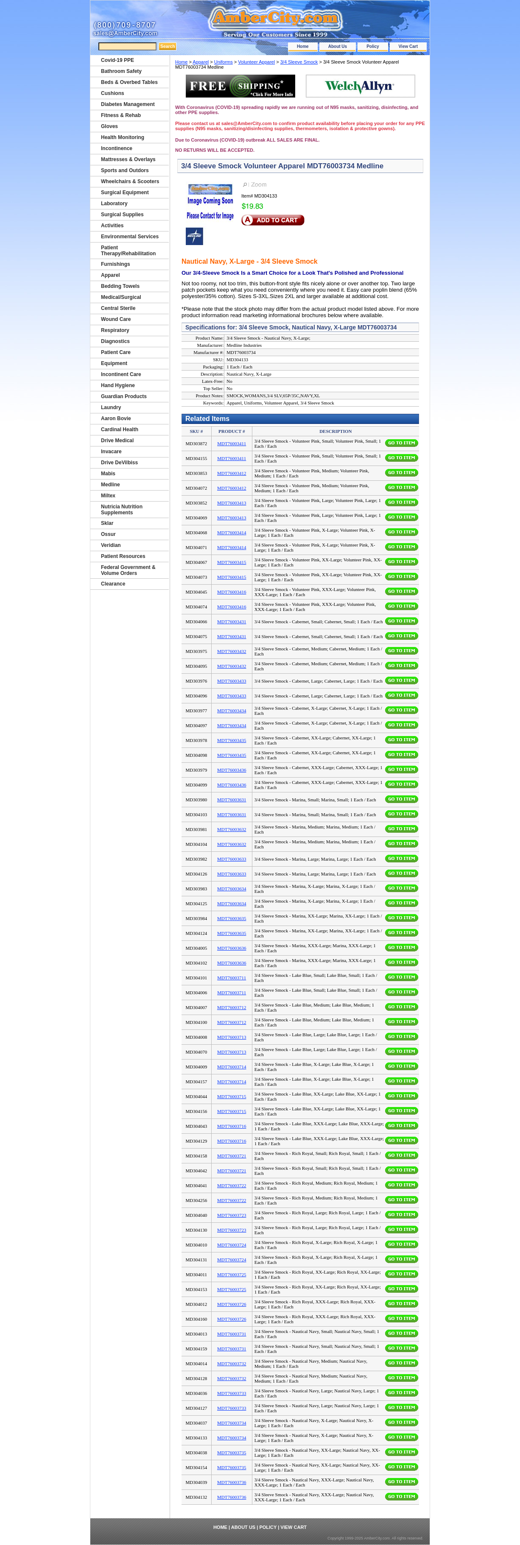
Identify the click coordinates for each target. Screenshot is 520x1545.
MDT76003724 (231, 1244)
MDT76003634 (231, 888)
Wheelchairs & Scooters (130, 181)
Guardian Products (124, 396)
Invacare (111, 452)
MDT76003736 (231, 1482)
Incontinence (116, 148)
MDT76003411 (231, 443)
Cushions (112, 93)
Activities (112, 226)
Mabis (108, 474)
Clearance (113, 584)
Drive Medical (117, 440)
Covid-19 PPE (117, 60)
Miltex (108, 496)
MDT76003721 (231, 1155)
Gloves (109, 126)
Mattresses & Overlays (128, 159)
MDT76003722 (231, 1185)
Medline (110, 485)
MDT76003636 (231, 948)
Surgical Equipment (125, 192)
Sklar (107, 523)
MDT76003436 (231, 769)
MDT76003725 (231, 1274)
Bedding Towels (120, 286)
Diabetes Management (128, 104)
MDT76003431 (231, 621)
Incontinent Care (121, 374)
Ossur (108, 534)
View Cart (408, 46)
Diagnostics (115, 341)
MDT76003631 (231, 799)
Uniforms (223, 61)
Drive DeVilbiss (119, 463)
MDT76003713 (231, 1037)
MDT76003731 (231, 1333)
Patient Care (116, 352)
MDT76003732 (231, 1363)
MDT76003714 (231, 1066)
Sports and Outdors (125, 170)
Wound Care (116, 319)
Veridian (111, 545)
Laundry (111, 407)
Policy (372, 46)
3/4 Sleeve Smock (299, 61)
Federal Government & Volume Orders (128, 570)
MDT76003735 (231, 1452)
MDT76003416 (231, 591)
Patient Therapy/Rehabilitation (128, 251)
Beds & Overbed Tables (129, 82)
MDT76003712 (231, 1007)
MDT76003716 (231, 1126)
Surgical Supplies (122, 215)
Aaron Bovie (116, 418)
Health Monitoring (122, 137)
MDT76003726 (231, 1304)
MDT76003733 (231, 1393)
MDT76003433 (231, 680)
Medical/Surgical (121, 297)
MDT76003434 (231, 710)
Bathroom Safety (121, 71)
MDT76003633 (231, 859)
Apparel (201, 61)
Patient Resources (123, 556)
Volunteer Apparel (256, 61)
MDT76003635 (231, 918)
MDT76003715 (231, 1096)
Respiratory (115, 330)
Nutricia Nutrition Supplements (122, 510)
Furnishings (115, 264)
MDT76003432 (231, 651)
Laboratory (114, 203)
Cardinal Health (119, 429)
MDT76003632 (231, 829)
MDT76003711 (231, 977)
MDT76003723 (231, 1215)
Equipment (114, 363)
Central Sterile (118, 308)
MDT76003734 (231, 1422)
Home (303, 46)
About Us (337, 46)
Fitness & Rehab (121, 115)
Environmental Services (130, 237)
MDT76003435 (231, 740)
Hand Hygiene (118, 385)
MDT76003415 (231, 562)
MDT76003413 (231, 502)
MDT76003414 (231, 532)
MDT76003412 (231, 473)
